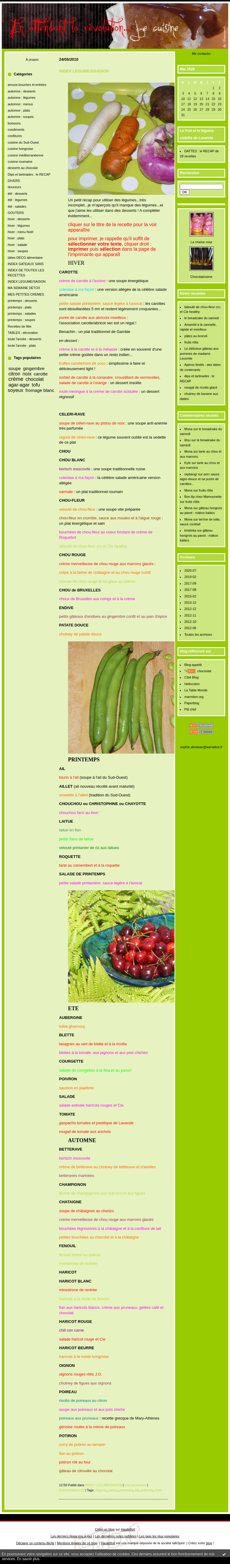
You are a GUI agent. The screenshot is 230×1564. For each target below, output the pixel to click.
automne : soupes (21, 116)
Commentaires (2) (71, 1490)
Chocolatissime (201, 277)
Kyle (187, 463)
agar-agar (19, 384)
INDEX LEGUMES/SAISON (84, 71)
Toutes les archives (198, 634)
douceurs (14, 187)
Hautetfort (128, 1529)
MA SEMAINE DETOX (24, 288)
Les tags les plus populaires (159, 1536)
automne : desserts (21, 91)
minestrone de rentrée (78, 1263)
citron (14, 373)
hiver (158, 1490)
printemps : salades (22, 313)
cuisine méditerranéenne (25, 155)
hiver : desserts (19, 219)
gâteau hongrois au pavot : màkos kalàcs (199, 535)
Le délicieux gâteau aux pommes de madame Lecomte (199, 353)
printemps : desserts (22, 300)
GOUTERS (16, 212)
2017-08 (190, 589)
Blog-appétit (193, 665)
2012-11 (190, 615)
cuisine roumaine (20, 161)
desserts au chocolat (23, 168)
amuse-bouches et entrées (27, 84)
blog (209, 1543)
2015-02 (190, 596)
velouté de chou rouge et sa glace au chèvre (97, 581)
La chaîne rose (201, 242)
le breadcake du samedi (201, 318)
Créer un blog (105, 1529)
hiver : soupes (18, 251)
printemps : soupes (21, 320)
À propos (32, 59)
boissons (14, 123)
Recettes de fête (19, 326)
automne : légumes (21, 97)
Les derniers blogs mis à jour (71, 1536)
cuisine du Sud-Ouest (23, 142)
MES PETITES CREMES (26, 294)
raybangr (190, 474)
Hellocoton (192, 684)
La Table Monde (195, 690)
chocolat (35, 379)
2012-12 (190, 609)
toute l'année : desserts (24, 339)
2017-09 (190, 583)
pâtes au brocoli (195, 336)
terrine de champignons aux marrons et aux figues (102, 1193)
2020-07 (190, 570)
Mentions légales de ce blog (77, 1543)
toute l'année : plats (22, 345)
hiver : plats (16, 238)
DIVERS (14, 180)
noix (27, 373)
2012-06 (190, 628)
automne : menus (20, 104)
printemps (126, 1490)
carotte (41, 373)
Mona (188, 429)
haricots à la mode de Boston (84, 1299)
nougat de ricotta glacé (200, 387)
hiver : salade (17, 245)
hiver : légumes (19, 225)
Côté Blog (191, 677)
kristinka (190, 530)
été (137, 1490)
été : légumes (17, 200)
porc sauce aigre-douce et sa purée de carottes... (200, 479)
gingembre (33, 368)
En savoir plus (28, 1559)
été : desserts (17, 193)
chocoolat (204, 671)
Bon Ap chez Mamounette (203, 496)
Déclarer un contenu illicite (35, 1543)
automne (147, 1490)
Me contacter (201, 53)
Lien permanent (135, 1485)
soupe (14, 368)
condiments (16, 129)
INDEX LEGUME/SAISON (27, 281)
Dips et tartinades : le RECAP (29, 174)
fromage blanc (39, 390)
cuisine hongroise (20, 148)
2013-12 (190, 602)
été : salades (17, 206)
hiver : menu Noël (20, 232)
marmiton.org (193, 697)
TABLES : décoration (23, 332)
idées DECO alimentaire (25, 257)
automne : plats (19, 110)
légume (101, 1490)
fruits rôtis (191, 342)
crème (15, 379)
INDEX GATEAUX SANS (26, 264)
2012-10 (190, 621)
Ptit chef (190, 709)
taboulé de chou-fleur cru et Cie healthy (93, 546)
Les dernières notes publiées (115, 1536)
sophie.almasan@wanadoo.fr (201, 747)
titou (187, 440)
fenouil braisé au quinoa (79, 1255)
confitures (15, 136)
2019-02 (190, 577)
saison (113, 1490)
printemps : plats (20, 307)
